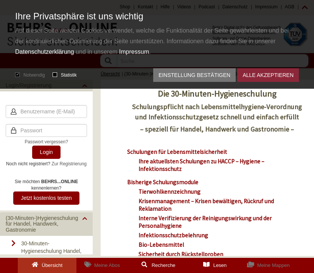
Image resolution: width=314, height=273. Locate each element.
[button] (46, 224)
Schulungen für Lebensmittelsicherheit (177, 151)
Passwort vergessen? (46, 141)
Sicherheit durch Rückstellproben (180, 254)
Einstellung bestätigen (194, 75)
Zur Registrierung (69, 163)
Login (46, 152)
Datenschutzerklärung (44, 52)
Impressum (134, 52)
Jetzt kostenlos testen (46, 198)
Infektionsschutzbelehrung (173, 235)
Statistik (65, 75)
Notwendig (30, 75)
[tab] (46, 224)
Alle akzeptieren (268, 75)
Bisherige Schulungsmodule (163, 182)
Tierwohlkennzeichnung (169, 191)
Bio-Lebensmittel (161, 244)
